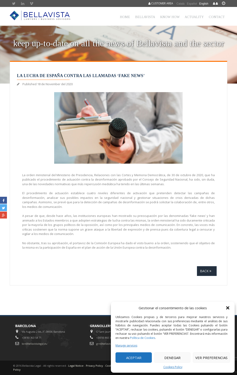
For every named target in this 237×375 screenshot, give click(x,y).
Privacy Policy (94, 365)
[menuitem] (180, 3)
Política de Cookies (142, 338)
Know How (170, 17)
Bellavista (145, 17)
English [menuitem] (203, 3)
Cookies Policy (172, 367)
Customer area (160, 3)
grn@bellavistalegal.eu (109, 343)
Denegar (172, 357)
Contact (217, 17)
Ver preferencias (211, 357)
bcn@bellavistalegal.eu (34, 343)
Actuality (194, 17)
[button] (227, 308)
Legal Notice (76, 365)
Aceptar (133, 357)
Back (207, 271)
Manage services (126, 345)
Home (125, 17)
